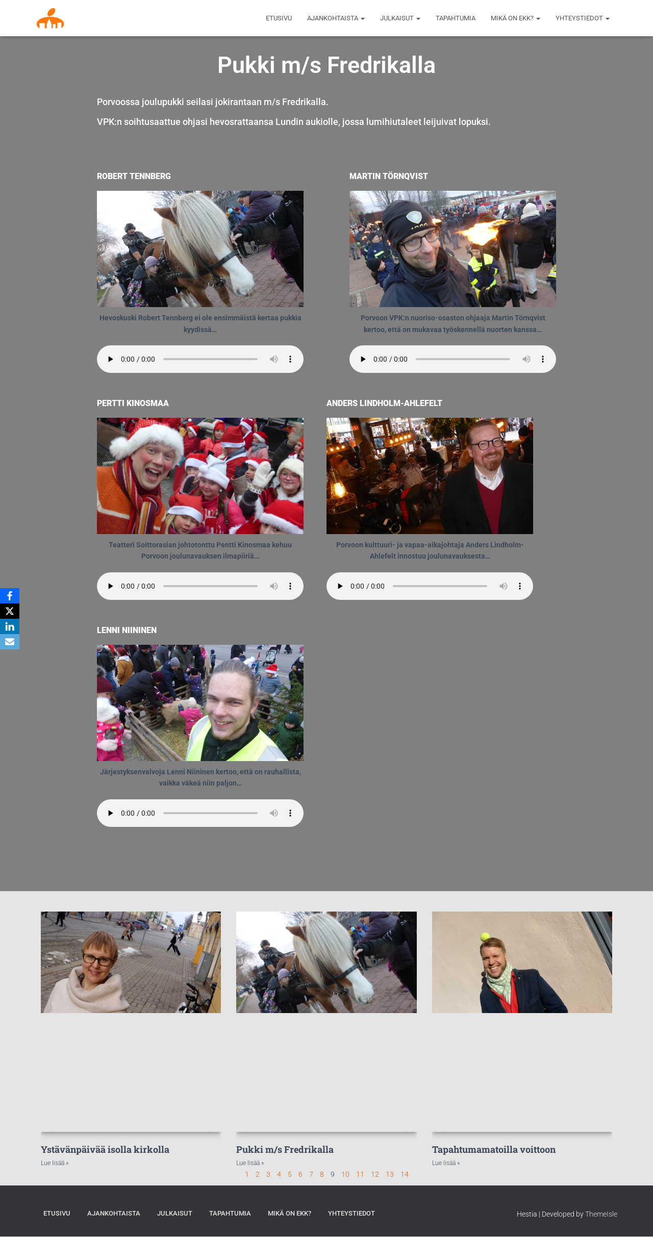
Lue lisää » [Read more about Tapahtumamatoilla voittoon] (446, 1163)
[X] (9, 611)
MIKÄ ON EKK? (515, 18)
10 (345, 1174)
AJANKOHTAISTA (336, 18)
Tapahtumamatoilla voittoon (494, 1149)
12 (375, 1174)
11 (360, 1174)
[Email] (9, 641)
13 (390, 1174)
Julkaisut (400, 18)
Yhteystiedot (583, 18)
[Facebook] (9, 595)
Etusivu (279, 18)
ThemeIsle (601, 1214)
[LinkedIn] (9, 626)
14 (404, 1174)
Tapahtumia (455, 18)
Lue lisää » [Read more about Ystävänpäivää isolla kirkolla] (54, 1163)
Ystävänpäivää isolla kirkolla (105, 1149)
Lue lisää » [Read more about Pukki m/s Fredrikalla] (250, 1163)
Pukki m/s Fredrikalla (285, 1149)
